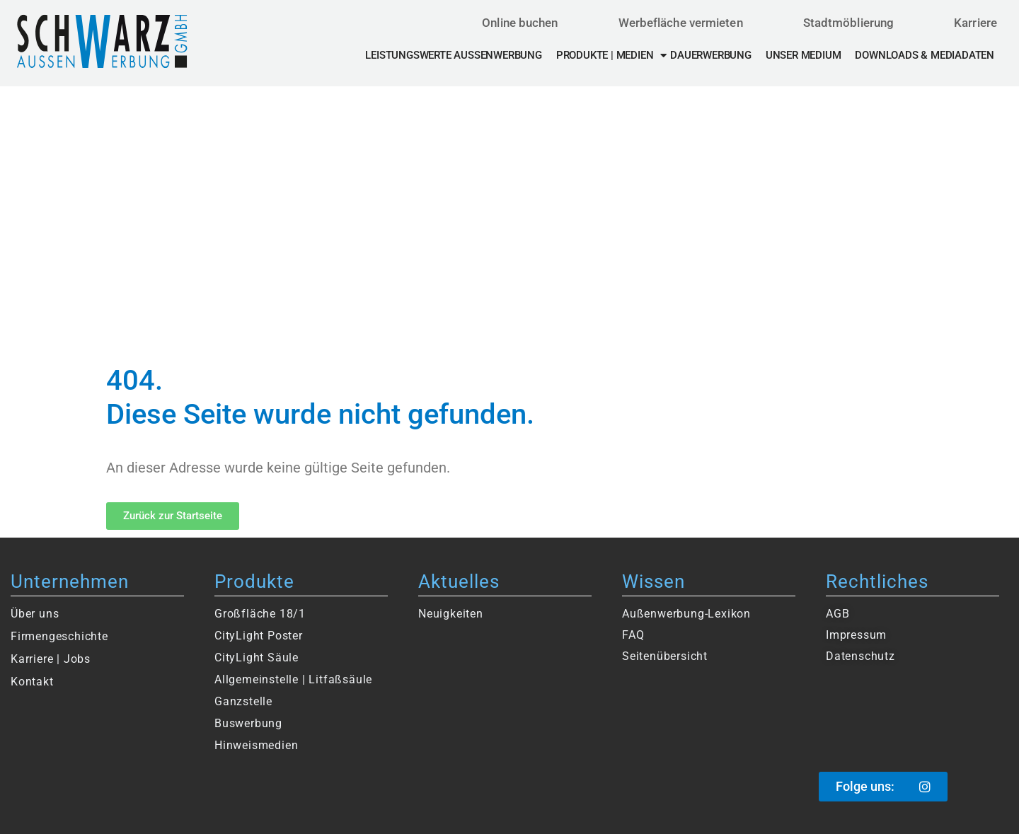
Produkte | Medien (611, 55)
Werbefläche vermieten (680, 23)
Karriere (975, 23)
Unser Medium (803, 55)
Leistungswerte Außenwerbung (453, 55)
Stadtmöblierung (848, 23)
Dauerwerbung (711, 55)
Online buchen (520, 23)
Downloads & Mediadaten (924, 55)
